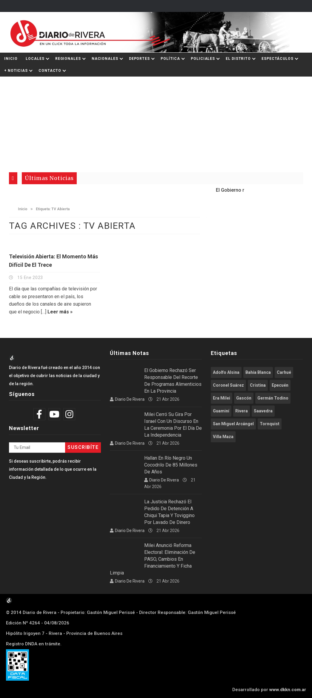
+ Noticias (16, 70)
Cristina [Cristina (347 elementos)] (258, 385)
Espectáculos (277, 59)
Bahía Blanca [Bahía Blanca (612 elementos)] (258, 372)
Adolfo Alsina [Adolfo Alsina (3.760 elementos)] (226, 372)
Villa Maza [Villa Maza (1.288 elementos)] (223, 436)
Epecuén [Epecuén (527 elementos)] (280, 385)
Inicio (10, 59)
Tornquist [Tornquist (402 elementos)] (269, 423)
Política (170, 59)
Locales (35, 59)
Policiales (203, 59)
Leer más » (60, 312)
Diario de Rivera (130, 399)
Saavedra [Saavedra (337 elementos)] (263, 411)
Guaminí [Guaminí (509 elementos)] (221, 411)
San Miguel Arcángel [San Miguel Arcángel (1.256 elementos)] (233, 423)
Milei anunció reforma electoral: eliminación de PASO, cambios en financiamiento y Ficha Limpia (152, 559)
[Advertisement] (156, 121)
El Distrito (238, 59)
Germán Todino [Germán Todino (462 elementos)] (272, 398)
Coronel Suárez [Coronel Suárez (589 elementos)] (228, 385)
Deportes (139, 59)
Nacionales (105, 59)
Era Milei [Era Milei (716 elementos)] (221, 398)
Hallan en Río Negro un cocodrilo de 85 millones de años (170, 465)
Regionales (68, 59)
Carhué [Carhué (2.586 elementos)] (284, 372)
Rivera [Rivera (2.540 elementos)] (241, 411)
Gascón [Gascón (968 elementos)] (243, 398)
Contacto (50, 70)
